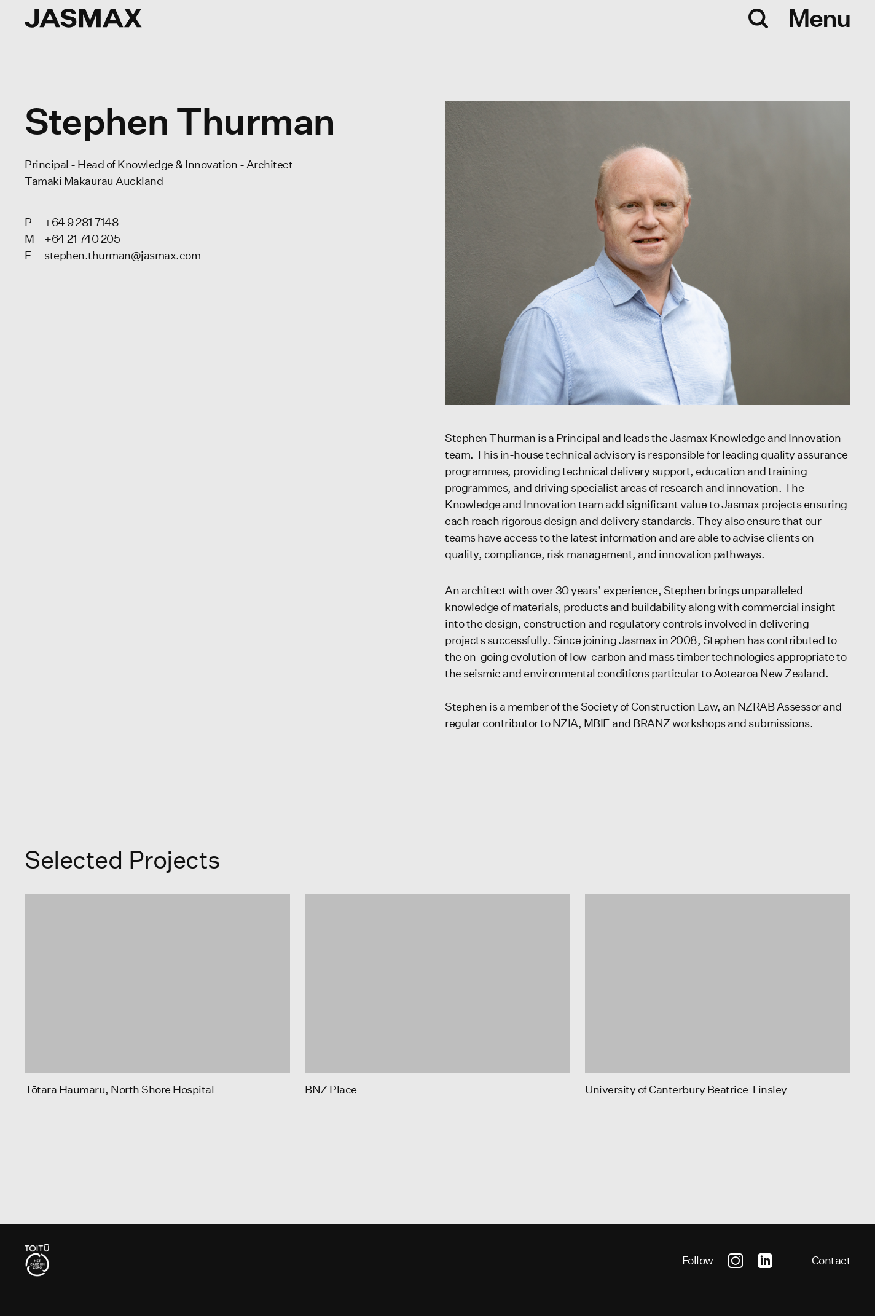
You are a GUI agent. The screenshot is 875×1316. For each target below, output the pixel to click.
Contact (831, 1260)
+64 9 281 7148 (81, 222)
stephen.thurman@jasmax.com (122, 255)
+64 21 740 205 (82, 238)
